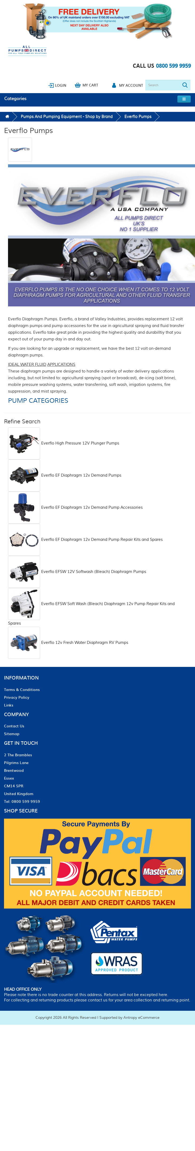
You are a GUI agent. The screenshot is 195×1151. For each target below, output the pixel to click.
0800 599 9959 (173, 65)
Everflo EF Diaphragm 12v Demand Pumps (64, 475)
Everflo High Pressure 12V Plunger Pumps (63, 443)
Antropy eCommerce (141, 1017)
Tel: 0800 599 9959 (22, 801)
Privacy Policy (16, 697)
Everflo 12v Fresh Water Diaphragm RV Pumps (68, 642)
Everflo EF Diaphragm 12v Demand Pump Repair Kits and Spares (85, 539)
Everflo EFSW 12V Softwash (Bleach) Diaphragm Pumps (77, 571)
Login (60, 85)
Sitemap (12, 733)
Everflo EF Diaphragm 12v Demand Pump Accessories (75, 507)
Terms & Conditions (22, 689)
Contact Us (14, 726)
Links (8, 705)
